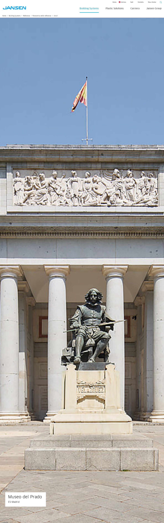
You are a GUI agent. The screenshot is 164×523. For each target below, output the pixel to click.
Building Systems (89, 8)
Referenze (26, 16)
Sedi (131, 2)
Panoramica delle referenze (42, 16)
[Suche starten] (160, 2)
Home (114, 2)
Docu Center (152, 2)
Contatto (141, 2)
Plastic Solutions (115, 8)
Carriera (135, 8)
